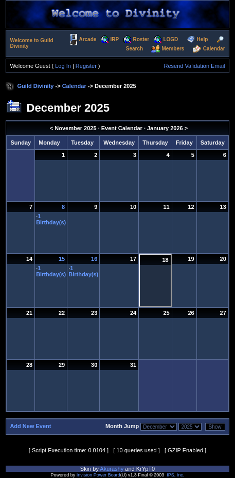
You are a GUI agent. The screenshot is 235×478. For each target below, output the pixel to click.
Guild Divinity (35, 86)
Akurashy (111, 469)
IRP (115, 39)
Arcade (87, 39)
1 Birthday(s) (51, 219)
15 (62, 259)
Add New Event (30, 426)
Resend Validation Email (194, 66)
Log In (63, 66)
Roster (141, 39)
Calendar (214, 48)
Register (86, 66)
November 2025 (75, 128)
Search (134, 48)
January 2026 (165, 128)
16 (94, 259)
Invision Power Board (98, 474)
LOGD (170, 39)
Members (173, 48)
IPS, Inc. (175, 474)
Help (202, 39)
